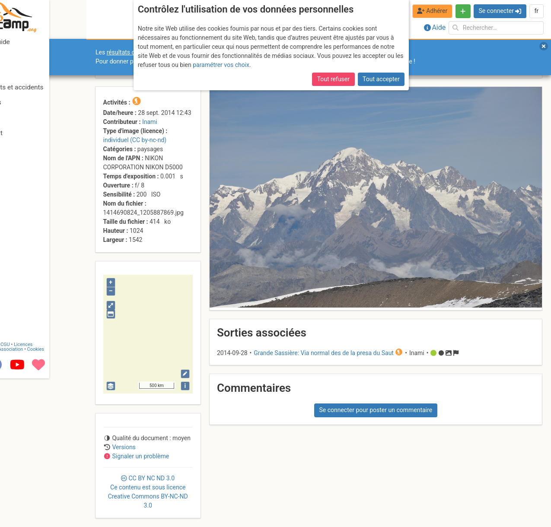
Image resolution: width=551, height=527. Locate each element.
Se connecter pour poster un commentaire (375, 409)
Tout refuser (333, 79)
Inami (149, 121)
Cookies (72, 498)
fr (536, 10)
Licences (60, 493)
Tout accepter (381, 79)
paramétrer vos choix (221, 64)
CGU (42, 493)
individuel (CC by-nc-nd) (135, 140)
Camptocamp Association (32, 498)
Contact (25, 493)
